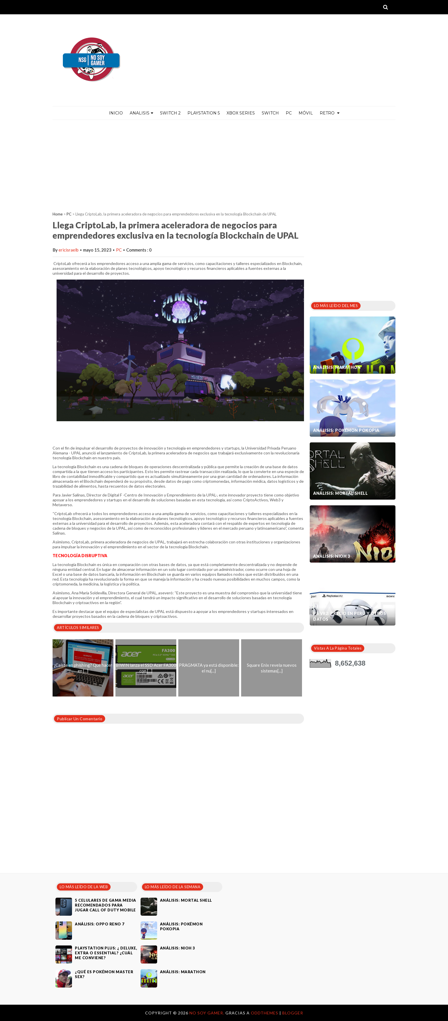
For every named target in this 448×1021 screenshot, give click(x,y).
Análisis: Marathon (337, 367)
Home (58, 214)
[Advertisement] (224, 163)
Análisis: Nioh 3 (331, 556)
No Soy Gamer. (207, 1012)
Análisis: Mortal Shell (340, 493)
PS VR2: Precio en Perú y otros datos (349, 616)
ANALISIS (141, 113)
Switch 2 (170, 113)
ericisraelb (69, 249)
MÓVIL (306, 113)
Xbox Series (241, 113)
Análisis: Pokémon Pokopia (346, 430)
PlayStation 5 (203, 113)
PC (289, 113)
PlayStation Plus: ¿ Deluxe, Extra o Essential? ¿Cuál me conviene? (106, 953)
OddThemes (264, 1012)
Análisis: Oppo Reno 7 (100, 924)
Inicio (116, 113)
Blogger (292, 1012)
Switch (270, 113)
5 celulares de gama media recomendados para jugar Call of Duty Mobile (105, 905)
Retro (329, 113)
